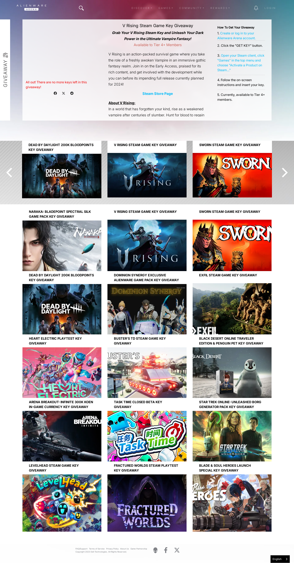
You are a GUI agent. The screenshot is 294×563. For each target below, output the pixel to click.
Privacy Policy (112, 549)
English (277, 559)
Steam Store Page (157, 93)
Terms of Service (97, 549)
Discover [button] (141, 8)
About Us (124, 549)
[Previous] (10, 172)
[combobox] (280, 559)
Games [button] (164, 8)
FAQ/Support (81, 549)
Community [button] (190, 8)
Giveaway (5, 73)
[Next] (284, 172)
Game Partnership (139, 549)
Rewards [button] (219, 8)
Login (270, 8)
